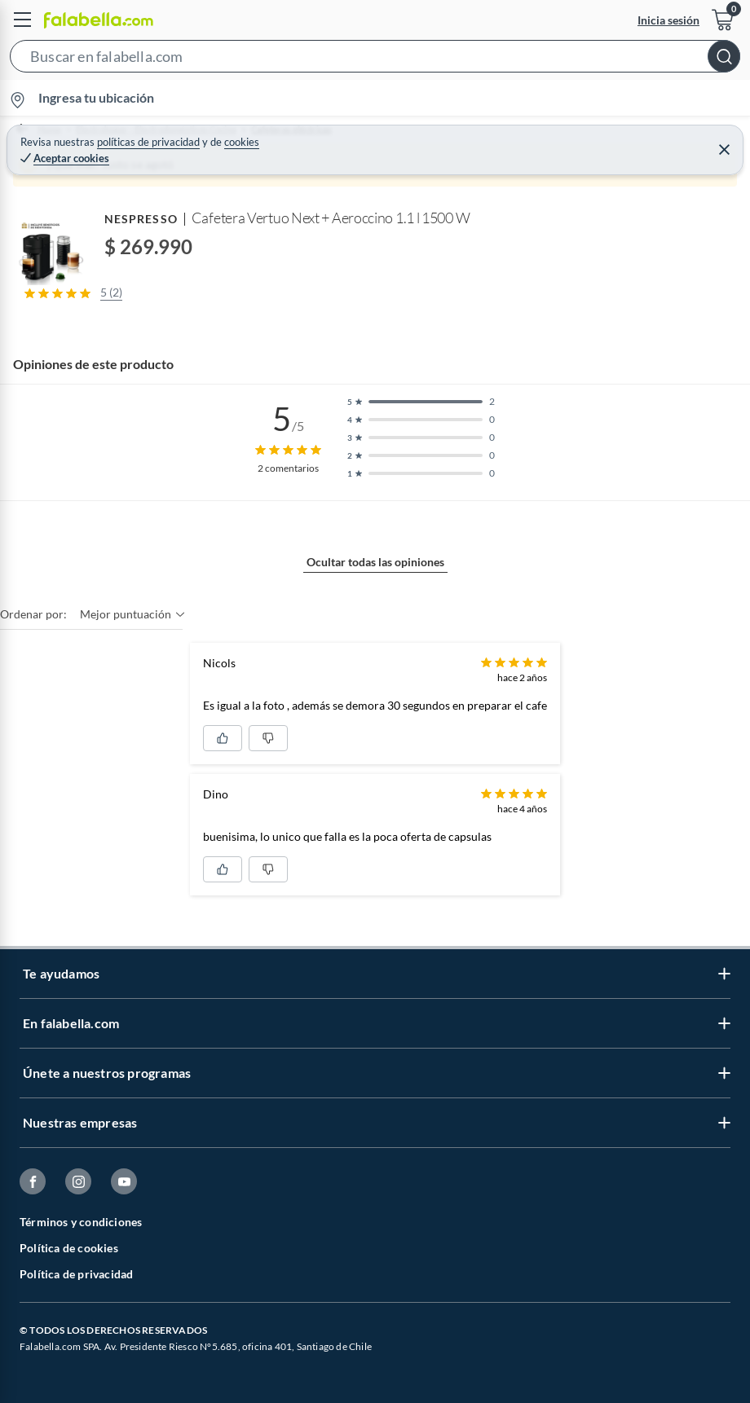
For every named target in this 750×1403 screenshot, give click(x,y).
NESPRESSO (141, 219)
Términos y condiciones (81, 1222)
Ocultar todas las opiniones (375, 562)
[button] (375, 59)
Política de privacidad (76, 1274)
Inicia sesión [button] (668, 20)
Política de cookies (69, 1248)
